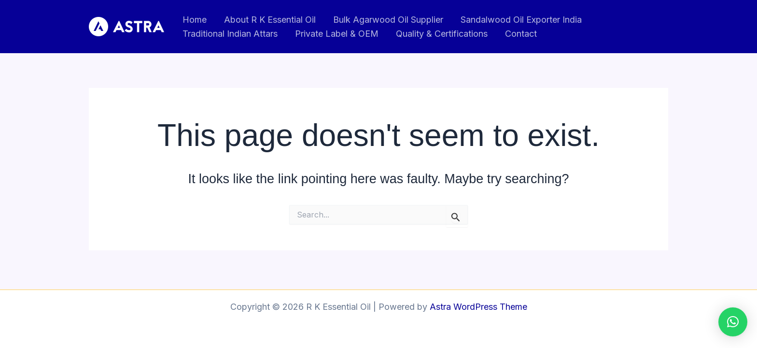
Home (194, 19)
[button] (732, 321)
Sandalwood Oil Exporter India (521, 19)
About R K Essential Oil (270, 19)
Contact (521, 34)
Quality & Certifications (442, 34)
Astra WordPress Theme (478, 307)
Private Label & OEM (336, 34)
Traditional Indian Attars (230, 34)
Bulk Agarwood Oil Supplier (388, 19)
